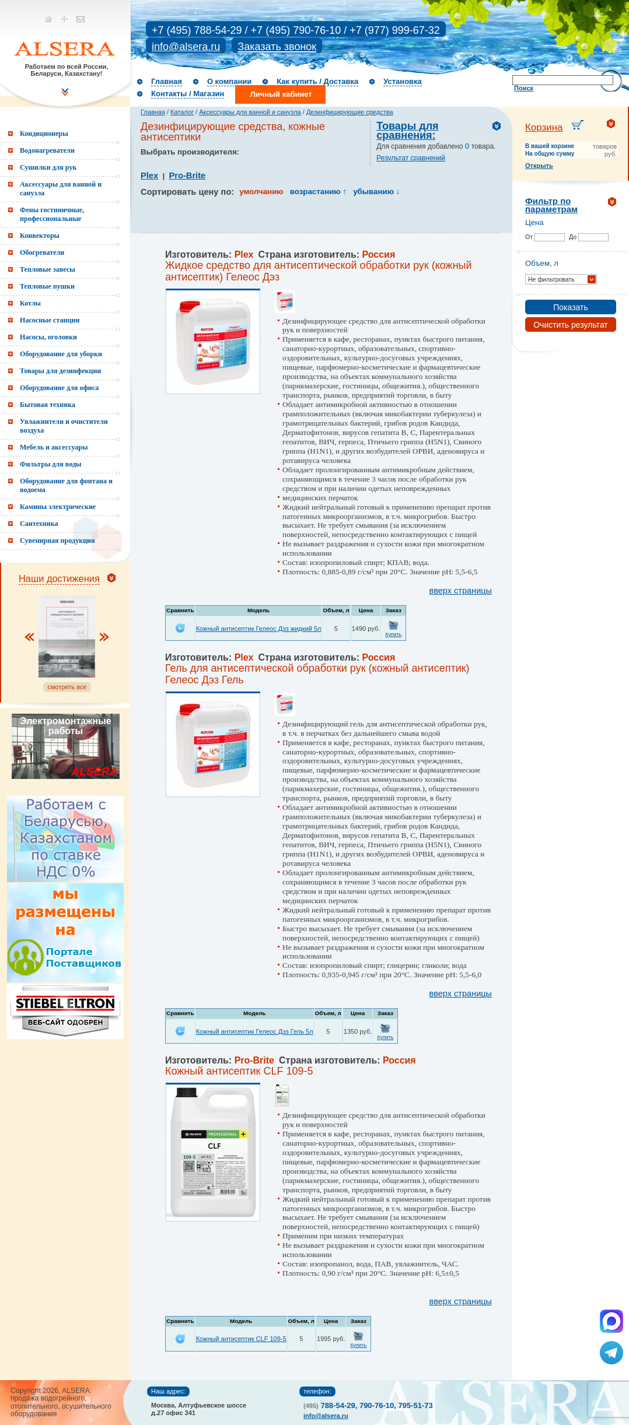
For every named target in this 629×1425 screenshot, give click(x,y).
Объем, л (541, 263)
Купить (393, 634)
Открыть (539, 165)
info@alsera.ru (186, 46)
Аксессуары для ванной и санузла (249, 111)
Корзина (544, 127)
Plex (149, 175)
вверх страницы (460, 590)
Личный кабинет (281, 94)
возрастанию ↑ (318, 191)
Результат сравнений (410, 158)
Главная (166, 81)
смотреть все (66, 686)
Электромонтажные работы (65, 726)
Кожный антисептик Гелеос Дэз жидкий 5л (259, 628)
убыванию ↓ (376, 191)
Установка (402, 81)
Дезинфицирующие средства (349, 111)
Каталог (182, 111)
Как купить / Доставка (317, 81)
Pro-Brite (187, 175)
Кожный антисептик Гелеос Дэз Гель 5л (254, 1031)
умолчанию (261, 191)
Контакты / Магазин (187, 93)
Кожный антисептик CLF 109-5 (241, 1338)
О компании (229, 81)
